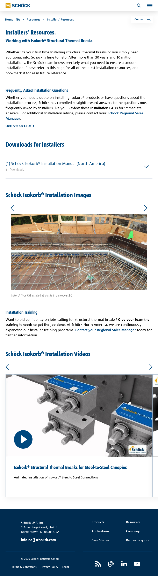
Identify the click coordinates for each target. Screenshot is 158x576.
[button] (79, 166)
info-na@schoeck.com (38, 540)
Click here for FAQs (18, 126)
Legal (65, 566)
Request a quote (137, 540)
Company (133, 531)
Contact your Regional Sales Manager (105, 330)
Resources (133, 522)
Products (98, 522)
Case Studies (100, 540)
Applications (100, 531)
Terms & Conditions (24, 566)
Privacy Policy (49, 566)
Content (139, 19)
